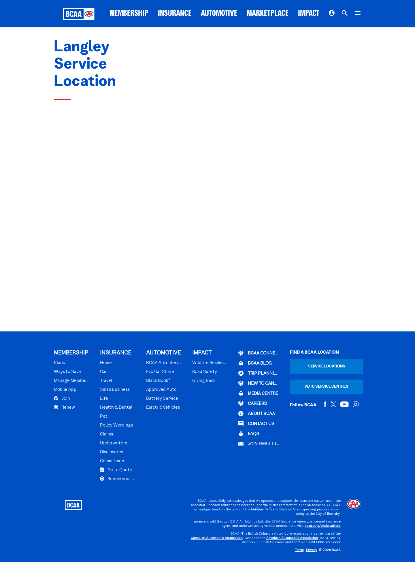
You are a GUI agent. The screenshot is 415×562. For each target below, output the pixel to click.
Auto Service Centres (326, 387)
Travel (106, 381)
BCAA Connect (259, 353)
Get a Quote (116, 469)
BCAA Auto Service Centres (164, 363)
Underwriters (113, 443)
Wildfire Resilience (209, 363)
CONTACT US (256, 423)
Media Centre (258, 393)
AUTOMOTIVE (219, 14)
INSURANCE (174, 14)
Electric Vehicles (163, 408)
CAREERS (252, 403)
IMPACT (308, 14)
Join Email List (259, 443)
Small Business (115, 390)
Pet (103, 416)
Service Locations (326, 366)
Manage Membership (72, 381)
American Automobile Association (292, 538)
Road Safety (204, 372)
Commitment (113, 461)
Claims (106, 434)
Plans (59, 363)
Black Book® (158, 381)
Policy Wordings (116, 425)
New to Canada (259, 383)
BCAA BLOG (255, 363)
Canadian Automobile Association (217, 538)
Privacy (311, 550)
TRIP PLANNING (259, 373)
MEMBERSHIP (129, 14)
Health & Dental (116, 408)
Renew (64, 407)
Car (103, 372)
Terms (299, 550)
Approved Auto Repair (164, 390)
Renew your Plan (118, 478)
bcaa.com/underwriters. (323, 526)
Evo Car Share (160, 372)
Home (106, 363)
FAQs (248, 433)
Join (62, 398)
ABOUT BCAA (256, 413)
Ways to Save (67, 372)
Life (104, 399)
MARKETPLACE (267, 14)
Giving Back (204, 381)
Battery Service (162, 399)
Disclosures (111, 452)
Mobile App (65, 390)
